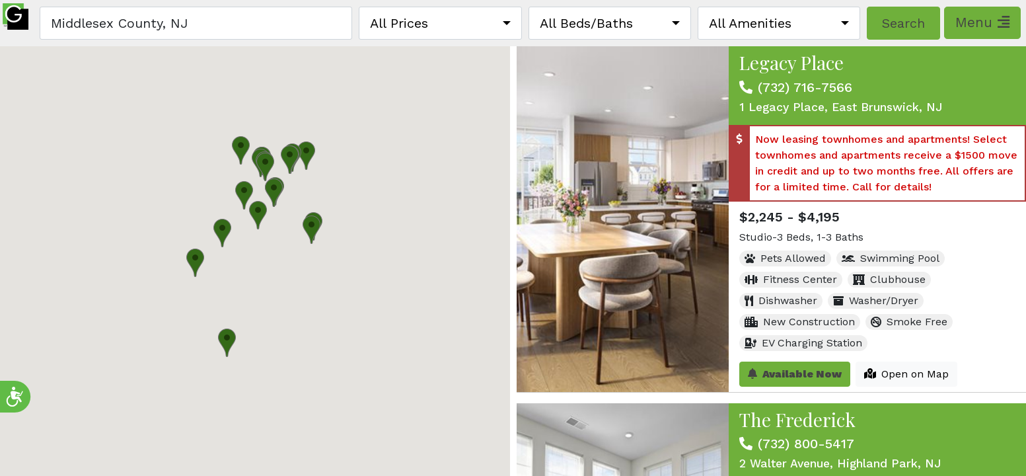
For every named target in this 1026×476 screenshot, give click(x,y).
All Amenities (750, 23)
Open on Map (906, 374)
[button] (258, 215)
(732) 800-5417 (806, 444)
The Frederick (797, 419)
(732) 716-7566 (805, 87)
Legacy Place (791, 62)
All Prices (399, 23)
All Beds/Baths (586, 23)
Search (903, 23)
